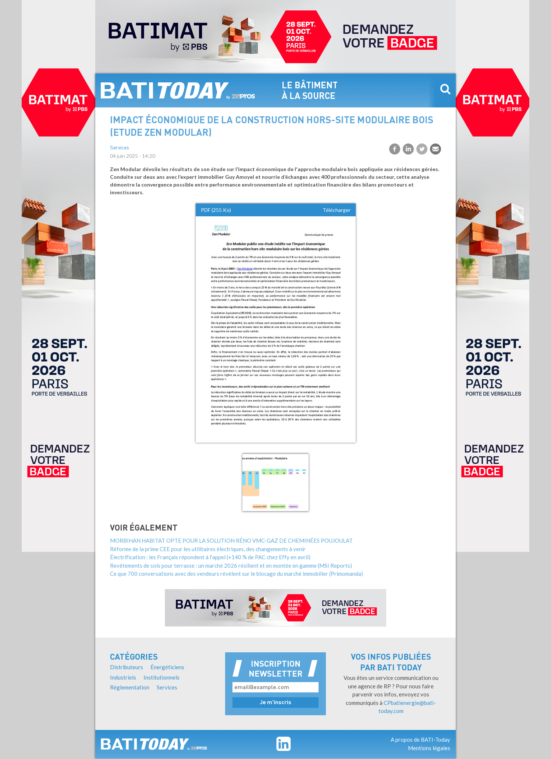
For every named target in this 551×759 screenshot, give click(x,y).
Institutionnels (161, 677)
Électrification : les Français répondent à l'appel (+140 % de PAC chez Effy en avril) (210, 557)
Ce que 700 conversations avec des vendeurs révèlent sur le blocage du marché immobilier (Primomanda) (236, 573)
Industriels (123, 677)
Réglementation (129, 687)
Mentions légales (429, 748)
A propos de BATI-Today (420, 739)
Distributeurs (126, 667)
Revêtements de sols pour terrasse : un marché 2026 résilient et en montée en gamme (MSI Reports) (231, 565)
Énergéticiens (167, 667)
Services (119, 148)
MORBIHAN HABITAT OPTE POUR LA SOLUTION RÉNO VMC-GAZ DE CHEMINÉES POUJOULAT (231, 540)
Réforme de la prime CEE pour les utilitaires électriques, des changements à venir (208, 549)
